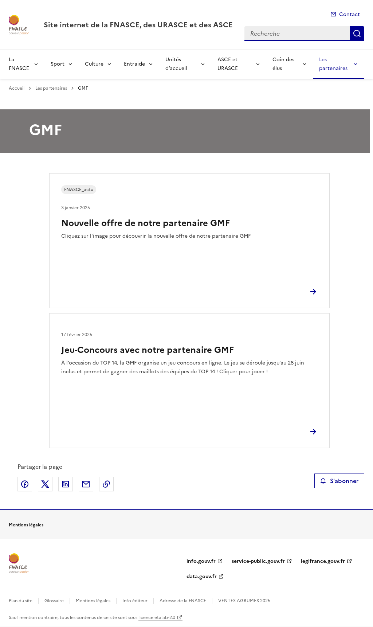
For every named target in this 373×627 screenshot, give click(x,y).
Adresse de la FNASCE (183, 600)
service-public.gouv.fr (258, 561)
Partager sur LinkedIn (65, 484)
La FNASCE (19, 64)
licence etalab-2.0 (156, 617)
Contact (349, 14)
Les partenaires (333, 64)
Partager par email (86, 484)
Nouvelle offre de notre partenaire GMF (145, 223)
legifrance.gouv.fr (323, 561)
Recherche (357, 33)
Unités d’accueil (176, 64)
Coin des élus (283, 64)
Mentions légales (93, 600)
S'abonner (339, 480)
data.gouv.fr (201, 576)
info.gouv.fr (201, 561)
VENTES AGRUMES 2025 (244, 600)
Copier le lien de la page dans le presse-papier (106, 484)
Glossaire (54, 600)
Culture (94, 64)
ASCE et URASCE (227, 64)
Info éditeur (135, 600)
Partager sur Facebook (24, 484)
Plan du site (20, 600)
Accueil (16, 88)
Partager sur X (45, 484)
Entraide (134, 64)
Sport (57, 64)
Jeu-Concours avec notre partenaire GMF (147, 350)
